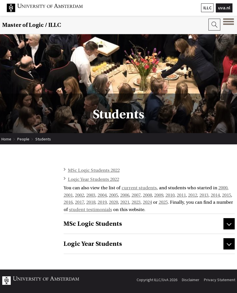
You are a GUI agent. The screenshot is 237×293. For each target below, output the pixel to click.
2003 (90, 195)
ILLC (207, 7)
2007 (136, 195)
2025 (163, 202)
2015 (226, 195)
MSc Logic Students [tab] (93, 223)
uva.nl (224, 7)
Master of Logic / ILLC (31, 25)
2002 (79, 195)
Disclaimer (190, 279)
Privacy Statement (219, 279)
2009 (158, 195)
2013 (203, 195)
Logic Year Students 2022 (93, 179)
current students (139, 187)
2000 (222, 187)
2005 (113, 195)
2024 (147, 202)
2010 (169, 195)
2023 (136, 202)
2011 (181, 195)
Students (43, 139)
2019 (102, 202)
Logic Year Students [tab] (93, 244)
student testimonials (90, 209)
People (23, 139)
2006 (124, 195)
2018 (90, 202)
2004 (102, 195)
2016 (68, 202)
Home (6, 139)
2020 (113, 202)
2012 (192, 195)
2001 (68, 195)
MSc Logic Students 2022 (94, 170)
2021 (124, 202)
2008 (147, 195)
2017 (79, 202)
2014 (215, 195)
